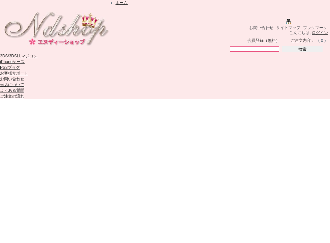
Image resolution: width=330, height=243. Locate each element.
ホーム (122, 2)
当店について (12, 84)
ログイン (320, 32)
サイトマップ (288, 27)
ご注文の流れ (12, 96)
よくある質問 (12, 90)
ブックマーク (315, 27)
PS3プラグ (10, 67)
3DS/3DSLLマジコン (18, 56)
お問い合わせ (261, 27)
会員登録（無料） (264, 40)
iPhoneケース (12, 61)
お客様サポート (14, 73)
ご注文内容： (303, 40)
